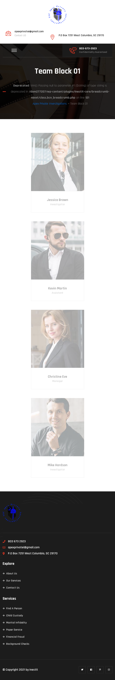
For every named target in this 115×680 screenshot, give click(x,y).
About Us (11, 573)
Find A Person (14, 608)
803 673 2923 (17, 541)
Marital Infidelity (16, 623)
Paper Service (14, 630)
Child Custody (14, 615)
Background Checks (17, 644)
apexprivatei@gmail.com (29, 31)
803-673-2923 (88, 48)
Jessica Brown (57, 201)
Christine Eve (57, 378)
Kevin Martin (57, 289)
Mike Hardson (58, 466)
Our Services (13, 581)
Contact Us (12, 588)
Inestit (33, 670)
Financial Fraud (15, 637)
